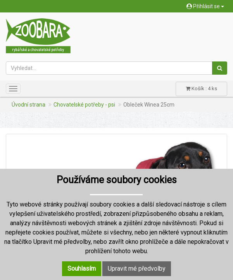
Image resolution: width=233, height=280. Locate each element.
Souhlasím (81, 268)
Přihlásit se (205, 6)
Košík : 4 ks (201, 88)
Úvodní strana (28, 105)
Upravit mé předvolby (137, 268)
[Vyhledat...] (109, 68)
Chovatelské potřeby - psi (84, 105)
